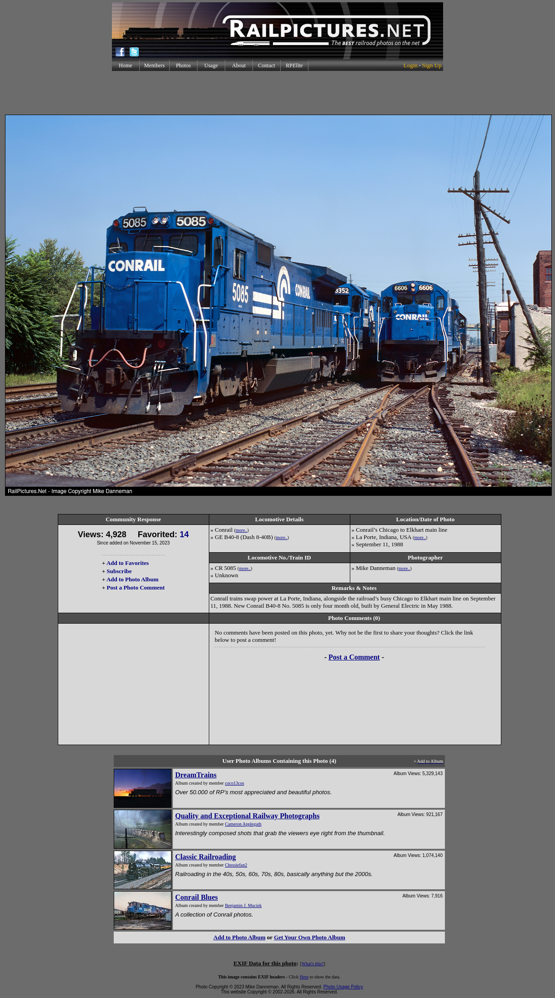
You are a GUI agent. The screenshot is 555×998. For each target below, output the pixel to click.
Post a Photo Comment (136, 587)
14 (184, 534)
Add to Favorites (127, 562)
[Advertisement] (277, 92)
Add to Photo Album (132, 579)
